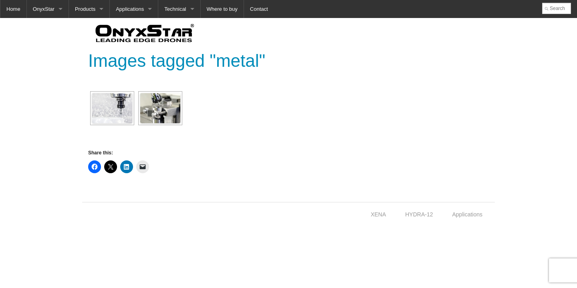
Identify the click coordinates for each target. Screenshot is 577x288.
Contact (259, 9)
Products (85, 9)
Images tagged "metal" (176, 60)
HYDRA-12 (419, 214)
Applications (130, 9)
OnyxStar (43, 9)
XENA (378, 214)
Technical (175, 9)
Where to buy (222, 9)
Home (13, 9)
